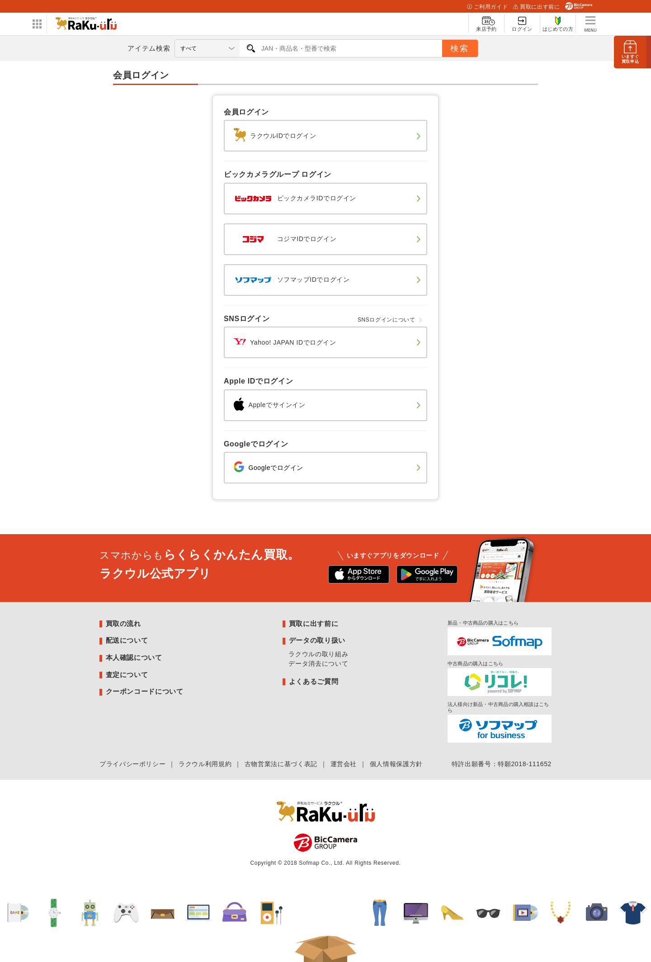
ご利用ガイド (487, 6)
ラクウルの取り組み (318, 654)
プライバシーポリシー (132, 764)
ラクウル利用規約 (205, 764)
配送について (127, 640)
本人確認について (134, 657)
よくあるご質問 (313, 681)
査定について (127, 674)
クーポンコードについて (145, 691)
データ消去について (318, 663)
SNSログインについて (386, 320)
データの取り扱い (317, 640)
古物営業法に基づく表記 (281, 764)
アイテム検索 (148, 48)
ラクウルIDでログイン (273, 135)
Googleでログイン (266, 467)
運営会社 (343, 764)
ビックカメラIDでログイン (293, 198)
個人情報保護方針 (396, 764)
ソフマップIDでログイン (290, 279)
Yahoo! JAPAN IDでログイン (283, 342)
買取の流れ (123, 623)
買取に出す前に (536, 6)
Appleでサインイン (268, 405)
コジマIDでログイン (283, 238)
